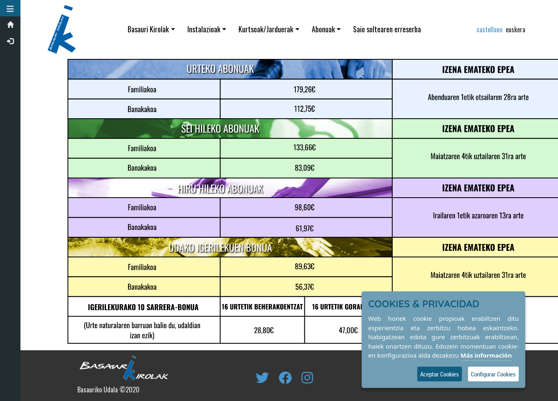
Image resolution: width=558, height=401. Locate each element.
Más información (486, 355)
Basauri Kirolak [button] (148, 29)
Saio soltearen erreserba (387, 29)
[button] (10, 8)
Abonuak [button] (323, 29)
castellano (489, 29)
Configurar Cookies (493, 374)
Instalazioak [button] (203, 29)
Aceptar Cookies (439, 374)
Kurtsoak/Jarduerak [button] (266, 29)
